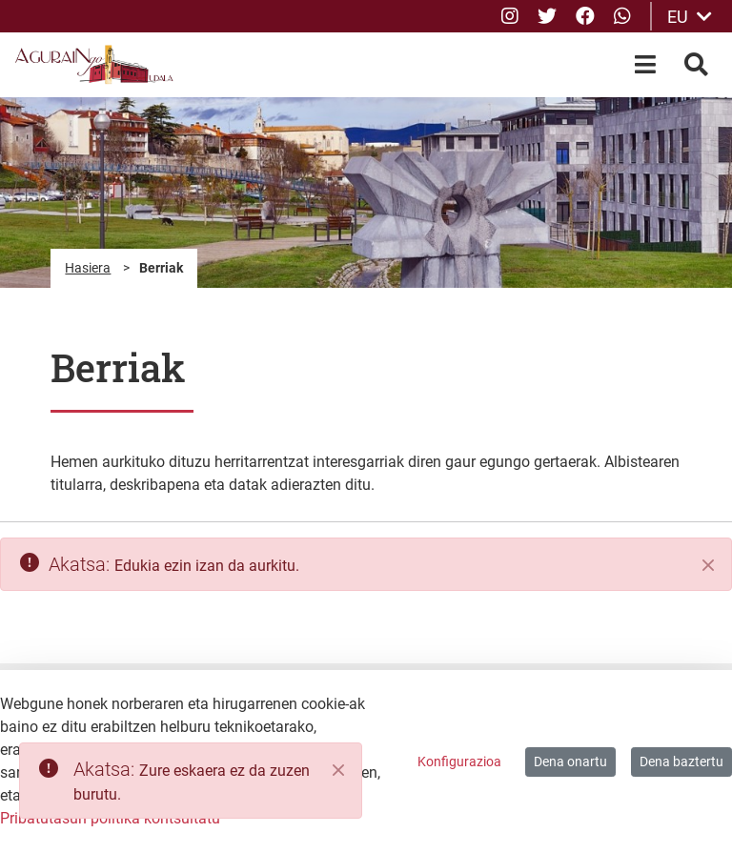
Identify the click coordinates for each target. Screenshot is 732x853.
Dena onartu (570, 761)
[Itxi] (708, 565)
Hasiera (88, 267)
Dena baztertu (681, 761)
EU (689, 17)
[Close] (338, 770)
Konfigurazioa (459, 761)
